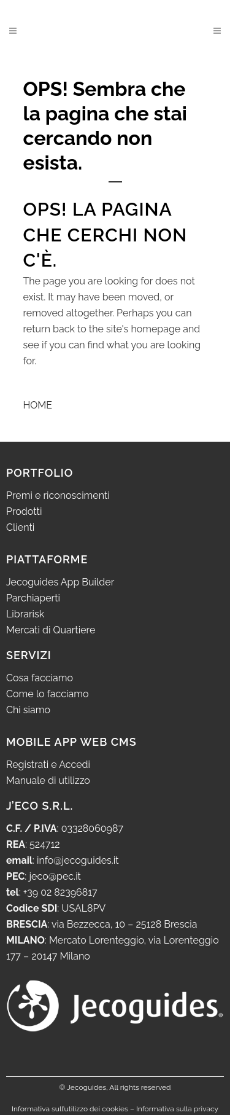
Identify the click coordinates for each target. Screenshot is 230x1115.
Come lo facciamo (47, 694)
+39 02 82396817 (60, 892)
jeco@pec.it (55, 876)
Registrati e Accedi (48, 764)
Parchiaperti (33, 598)
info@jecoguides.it (78, 860)
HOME (38, 405)
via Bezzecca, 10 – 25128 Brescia (123, 924)
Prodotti (24, 511)
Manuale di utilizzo (48, 780)
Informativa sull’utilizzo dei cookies (70, 1109)
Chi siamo (28, 710)
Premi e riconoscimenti (58, 495)
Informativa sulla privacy (177, 1109)
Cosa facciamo (39, 678)
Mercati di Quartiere (50, 630)
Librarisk (25, 614)
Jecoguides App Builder (60, 582)
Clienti (20, 527)
